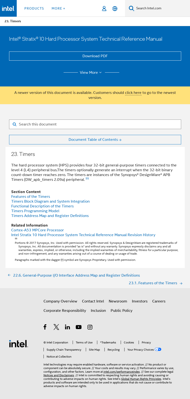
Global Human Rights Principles (141, 379)
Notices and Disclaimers (58, 375)
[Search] (131, 8)
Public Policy (121, 310)
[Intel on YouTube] (79, 328)
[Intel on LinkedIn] (67, 328)
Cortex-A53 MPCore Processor (37, 230)
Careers (158, 301)
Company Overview (60, 301)
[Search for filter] (95, 124)
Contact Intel (93, 301)
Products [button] (34, 8)
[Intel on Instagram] (90, 328)
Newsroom (118, 301)
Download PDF (95, 56)
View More (91, 72)
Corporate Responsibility (64, 310)
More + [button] (58, 8)
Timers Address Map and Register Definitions (50, 215)
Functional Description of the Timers (42, 206)
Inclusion (98, 310)
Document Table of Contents (93, 139)
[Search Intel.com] (162, 8)
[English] (115, 8)
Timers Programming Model (35, 211)
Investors (139, 301)
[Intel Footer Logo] (18, 343)
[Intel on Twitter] (56, 328)
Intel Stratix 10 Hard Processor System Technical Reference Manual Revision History (83, 235)
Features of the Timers (30, 196)
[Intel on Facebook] (45, 328)
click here (133, 92)
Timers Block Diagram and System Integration (50, 201)
